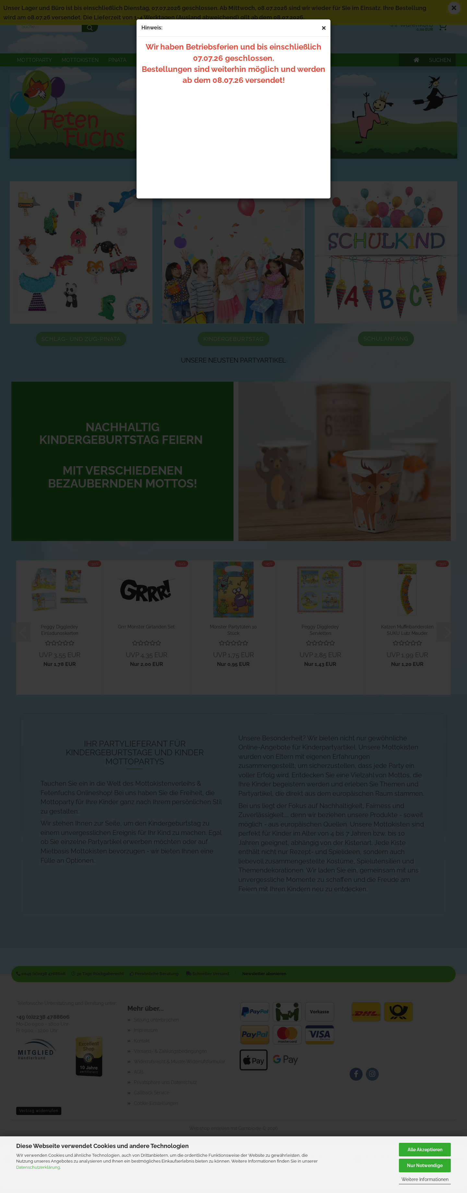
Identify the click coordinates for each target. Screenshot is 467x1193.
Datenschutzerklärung (38, 1167)
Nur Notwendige (425, 1165)
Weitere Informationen (425, 1179)
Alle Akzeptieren (425, 1149)
